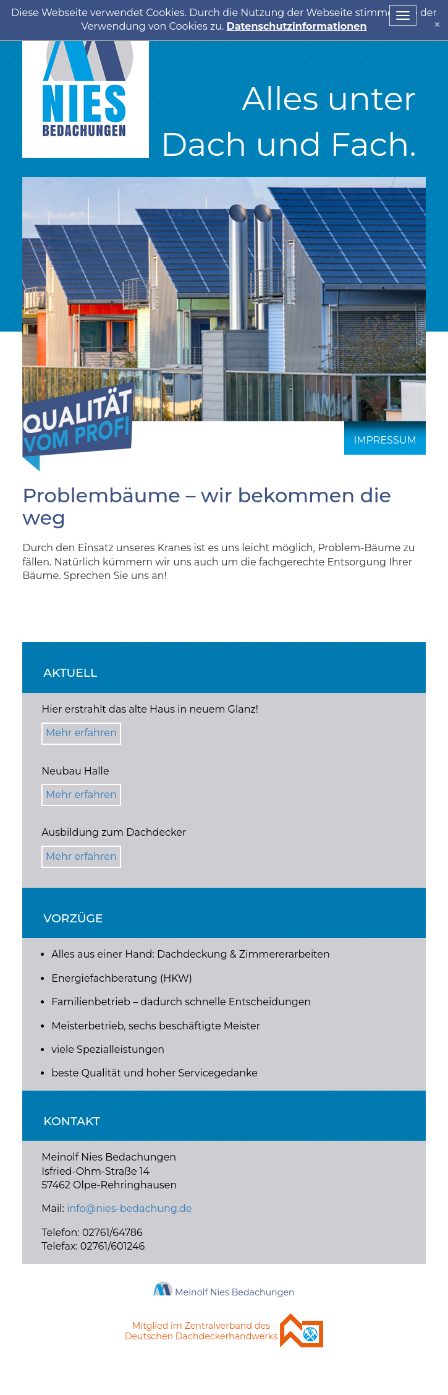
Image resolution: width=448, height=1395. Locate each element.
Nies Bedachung (85, 79)
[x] (437, 24)
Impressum (384, 440)
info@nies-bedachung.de (129, 1208)
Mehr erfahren (81, 733)
